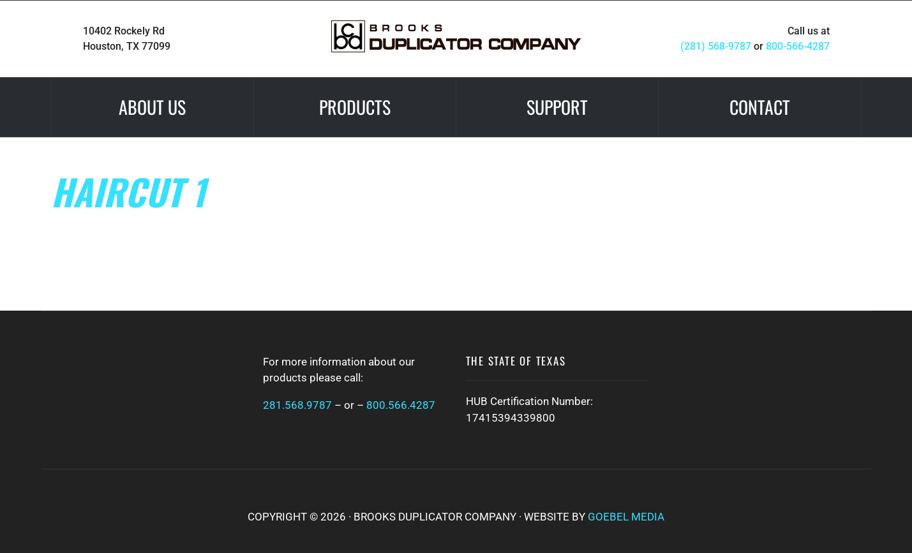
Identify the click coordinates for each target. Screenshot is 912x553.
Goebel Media (626, 516)
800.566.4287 (400, 405)
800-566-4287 (798, 46)
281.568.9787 (297, 405)
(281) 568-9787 (715, 46)
